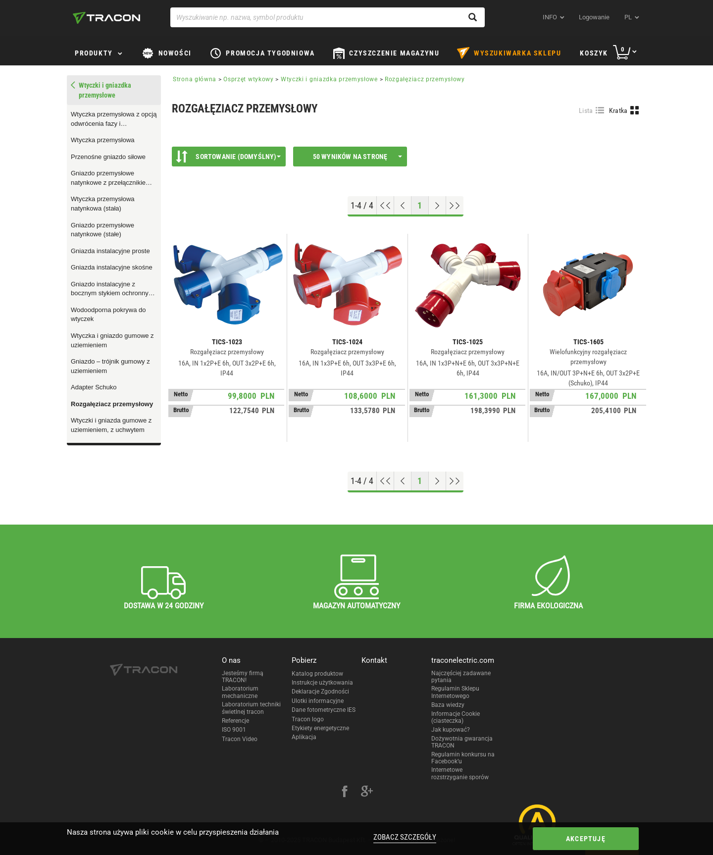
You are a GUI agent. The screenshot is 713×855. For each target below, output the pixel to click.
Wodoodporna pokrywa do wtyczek (108, 314)
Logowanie (594, 17)
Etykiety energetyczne (320, 728)
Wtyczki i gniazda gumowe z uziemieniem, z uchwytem (111, 425)
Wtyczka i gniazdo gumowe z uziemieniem (112, 340)
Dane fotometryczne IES (324, 709)
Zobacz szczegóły (404, 837)
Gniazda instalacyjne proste (110, 251)
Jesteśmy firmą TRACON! (242, 677)
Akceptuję (586, 839)
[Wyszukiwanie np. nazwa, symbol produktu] (327, 17)
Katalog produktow (317, 673)
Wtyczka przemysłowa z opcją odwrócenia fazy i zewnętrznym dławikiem (113, 119)
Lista (586, 110)
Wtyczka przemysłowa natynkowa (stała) (103, 203)
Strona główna (194, 79)
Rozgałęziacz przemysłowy (112, 404)
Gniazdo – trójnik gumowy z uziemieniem (110, 366)
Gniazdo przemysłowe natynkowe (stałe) (102, 229)
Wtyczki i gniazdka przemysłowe (329, 79)
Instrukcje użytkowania (322, 682)
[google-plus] (366, 792)
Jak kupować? (450, 729)
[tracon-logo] (106, 17)
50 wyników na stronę (358, 156)
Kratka (618, 110)
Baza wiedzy (447, 704)
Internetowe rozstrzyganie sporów (460, 773)
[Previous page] (402, 205)
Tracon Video (239, 739)
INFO (550, 17)
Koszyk (594, 53)
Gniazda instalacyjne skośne (112, 267)
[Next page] (437, 205)
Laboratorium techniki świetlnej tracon (251, 708)
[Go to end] (454, 205)
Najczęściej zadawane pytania (461, 677)
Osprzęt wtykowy (248, 79)
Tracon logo (308, 719)
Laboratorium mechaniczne (240, 692)
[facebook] (344, 792)
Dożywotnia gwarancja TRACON (462, 742)
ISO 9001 (234, 729)
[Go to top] (385, 205)
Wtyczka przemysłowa (103, 140)
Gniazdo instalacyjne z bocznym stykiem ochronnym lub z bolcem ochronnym (112, 289)
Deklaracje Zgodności (320, 691)
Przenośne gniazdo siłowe (108, 156)
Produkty (94, 53)
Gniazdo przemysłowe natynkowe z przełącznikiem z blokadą (113, 178)
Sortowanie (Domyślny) (228, 156)
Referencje (235, 720)
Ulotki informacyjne (318, 700)
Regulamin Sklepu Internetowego (455, 692)
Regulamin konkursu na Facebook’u (463, 758)
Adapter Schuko (94, 387)
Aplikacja (304, 737)
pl (628, 17)
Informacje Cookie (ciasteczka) (455, 717)
